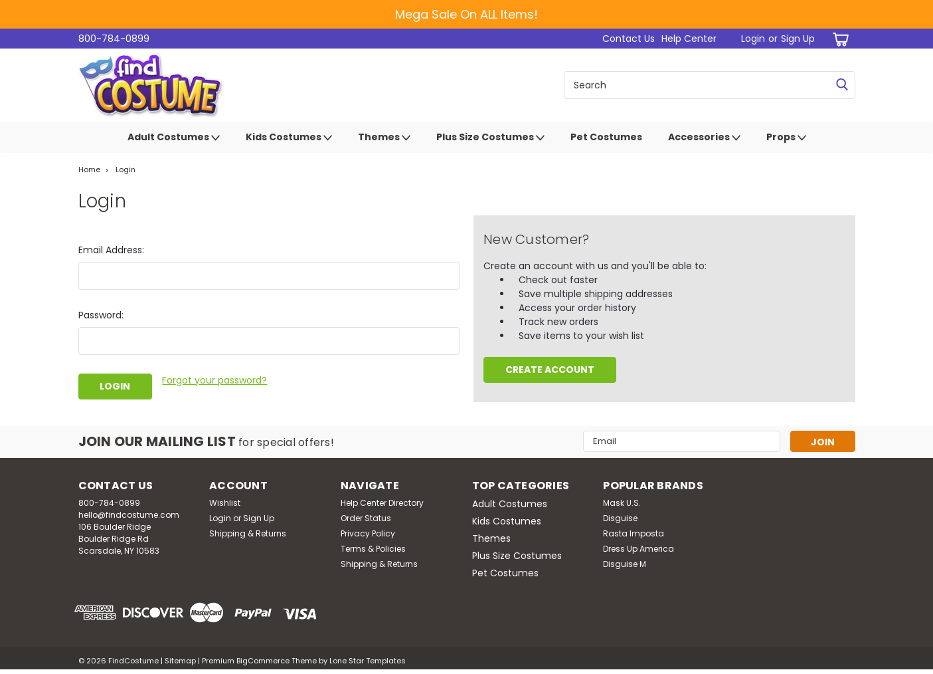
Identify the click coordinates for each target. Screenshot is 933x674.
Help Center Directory (382, 502)
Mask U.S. (622, 502)
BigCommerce (263, 660)
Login (753, 38)
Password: (101, 315)
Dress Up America (638, 548)
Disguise (620, 518)
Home (89, 169)
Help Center (689, 38)
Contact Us (628, 38)
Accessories (704, 137)
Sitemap (180, 660)
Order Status (366, 518)
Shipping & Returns (247, 533)
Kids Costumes (289, 137)
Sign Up (798, 38)
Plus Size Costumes (490, 137)
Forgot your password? (214, 380)
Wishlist (224, 502)
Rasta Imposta (633, 533)
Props (786, 137)
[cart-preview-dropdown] (838, 39)
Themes (384, 137)
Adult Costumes (173, 137)
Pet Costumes (606, 137)
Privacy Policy (368, 533)
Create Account (549, 369)
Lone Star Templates (367, 660)
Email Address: (111, 250)
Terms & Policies (373, 548)
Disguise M (624, 564)
